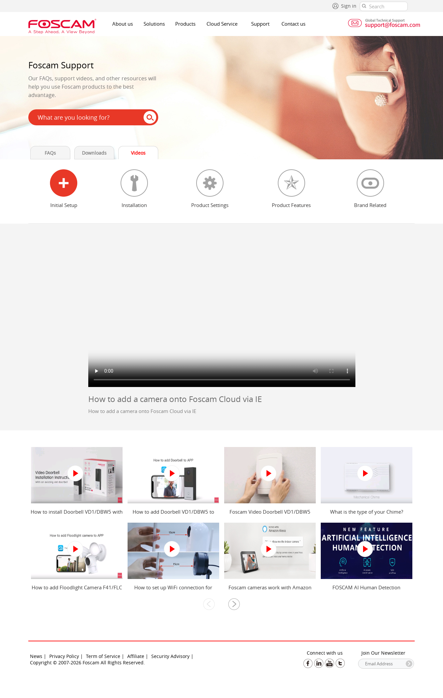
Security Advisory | (172, 656)
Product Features (291, 205)
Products (185, 23)
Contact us (293, 23)
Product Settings (209, 205)
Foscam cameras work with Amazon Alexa (269, 590)
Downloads (94, 153)
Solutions (154, 23)
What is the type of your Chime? (366, 511)
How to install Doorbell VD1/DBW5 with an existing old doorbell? (77, 515)
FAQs (50, 153)
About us (122, 23)
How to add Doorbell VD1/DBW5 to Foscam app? (173, 515)
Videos (138, 153)
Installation (134, 205)
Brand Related (370, 205)
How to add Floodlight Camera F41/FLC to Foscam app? (77, 590)
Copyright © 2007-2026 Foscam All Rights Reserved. (87, 662)
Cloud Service (222, 23)
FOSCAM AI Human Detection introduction (366, 590)
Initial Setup (63, 205)
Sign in (348, 6)
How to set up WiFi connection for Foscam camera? (173, 590)
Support (260, 23)
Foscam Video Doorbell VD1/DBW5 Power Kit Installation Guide (269, 515)
